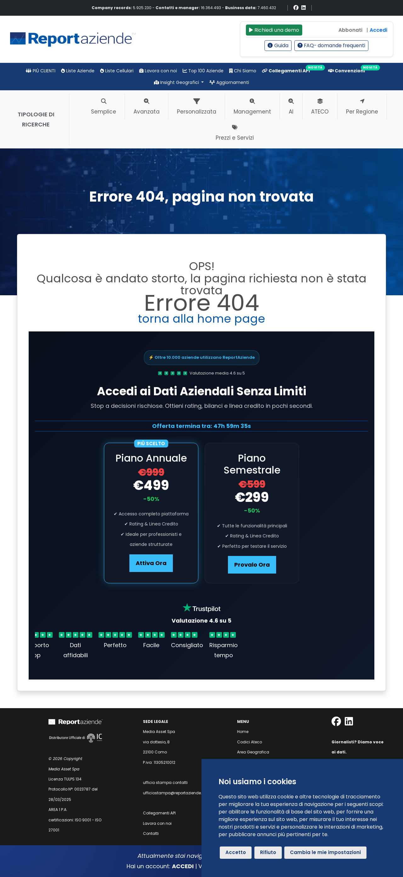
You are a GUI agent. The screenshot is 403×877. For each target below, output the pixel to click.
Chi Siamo (242, 71)
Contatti (151, 833)
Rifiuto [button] (268, 852)
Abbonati (350, 30)
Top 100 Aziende (203, 71)
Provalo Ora (252, 565)
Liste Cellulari (116, 71)
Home (242, 731)
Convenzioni (346, 71)
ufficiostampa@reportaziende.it (173, 793)
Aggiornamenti (229, 82)
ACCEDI (183, 866)
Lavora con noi (158, 71)
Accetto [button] (235, 852)
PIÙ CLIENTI (40, 71)
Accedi (378, 30)
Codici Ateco (249, 742)
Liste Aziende (77, 71)
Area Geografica (253, 752)
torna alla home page (201, 319)
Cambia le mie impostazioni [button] (325, 852)
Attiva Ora (151, 563)
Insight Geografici (177, 82)
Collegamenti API (286, 71)
